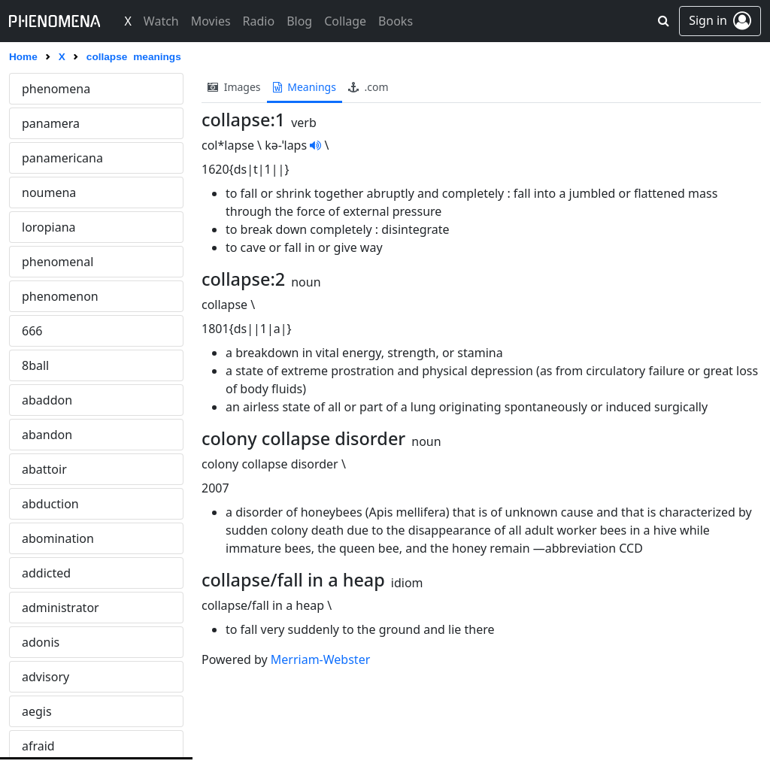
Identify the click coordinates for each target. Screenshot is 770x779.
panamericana (62, 158)
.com (368, 87)
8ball (35, 365)
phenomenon (60, 296)
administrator (60, 607)
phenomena (56, 88)
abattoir (44, 469)
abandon (47, 434)
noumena (49, 192)
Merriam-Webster (320, 659)
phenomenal (57, 261)
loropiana (49, 227)
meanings (304, 87)
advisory (45, 676)
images (234, 87)
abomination (58, 538)
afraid (38, 746)
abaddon (47, 400)
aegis (37, 711)
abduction (50, 504)
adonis (40, 642)
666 (32, 331)
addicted (46, 573)
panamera (51, 123)
